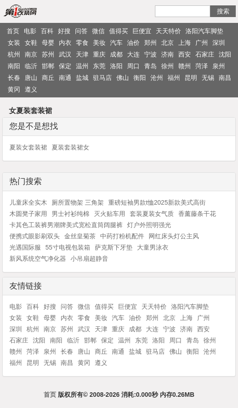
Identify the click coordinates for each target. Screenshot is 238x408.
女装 (14, 42)
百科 (47, 31)
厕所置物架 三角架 (78, 202)
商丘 (48, 77)
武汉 (65, 54)
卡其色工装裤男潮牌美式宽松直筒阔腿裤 (66, 224)
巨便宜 (141, 31)
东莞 (99, 66)
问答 (81, 31)
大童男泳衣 (152, 247)
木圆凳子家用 (28, 213)
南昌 (225, 77)
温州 (82, 66)
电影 (30, 31)
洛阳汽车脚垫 (204, 31)
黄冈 (14, 89)
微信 (98, 31)
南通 (65, 77)
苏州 (48, 54)
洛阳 (116, 66)
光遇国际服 (25, 247)
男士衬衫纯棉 (70, 213)
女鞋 (31, 42)
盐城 (82, 77)
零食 (82, 42)
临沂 (31, 66)
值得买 (118, 31)
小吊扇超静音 (89, 258)
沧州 (156, 77)
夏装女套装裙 (28, 147)
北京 (167, 42)
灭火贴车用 (109, 213)
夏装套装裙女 (70, 147)
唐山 (31, 77)
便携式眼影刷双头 (34, 236)
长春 (14, 77)
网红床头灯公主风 (174, 236)
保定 (65, 66)
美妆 (99, 42)
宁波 (150, 54)
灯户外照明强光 (149, 224)
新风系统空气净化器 (37, 258)
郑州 (150, 42)
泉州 (218, 66)
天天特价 (168, 31)
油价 (133, 42)
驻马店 (102, 77)
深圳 (218, 42)
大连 (133, 54)
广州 (201, 42)
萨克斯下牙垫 (113, 247)
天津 (82, 54)
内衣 (65, 42)
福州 (173, 77)
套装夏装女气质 (152, 213)
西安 (184, 54)
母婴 (48, 42)
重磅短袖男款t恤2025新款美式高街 (157, 202)
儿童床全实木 (28, 202)
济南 (167, 54)
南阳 (14, 66)
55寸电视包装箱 (67, 247)
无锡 (208, 77)
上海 (184, 42)
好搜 (64, 31)
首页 (13, 31)
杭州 (14, 54)
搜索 (223, 11)
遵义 (31, 89)
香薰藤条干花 (197, 213)
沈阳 (225, 54)
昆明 (191, 77)
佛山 (122, 77)
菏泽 (201, 66)
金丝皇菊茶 (80, 236)
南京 (31, 54)
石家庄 (204, 54)
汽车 (116, 42)
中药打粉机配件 (122, 236)
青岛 (150, 66)
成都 (116, 54)
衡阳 (139, 77)
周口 (133, 66)
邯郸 (48, 66)
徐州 (167, 66)
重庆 (99, 54)
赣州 (184, 66)
